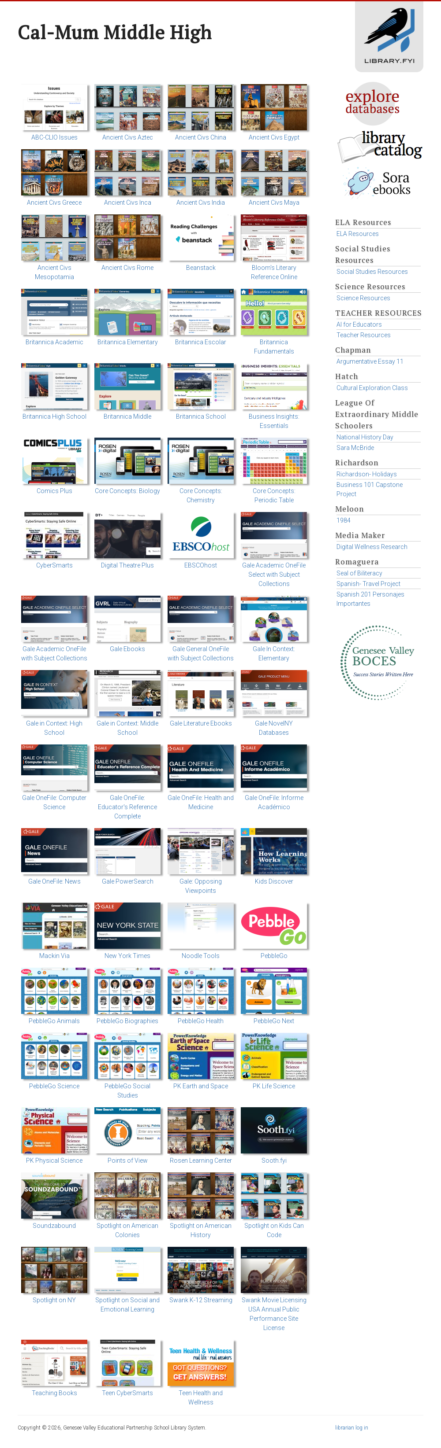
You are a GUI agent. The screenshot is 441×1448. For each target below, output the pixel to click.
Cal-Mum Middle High (115, 32)
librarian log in (351, 1428)
